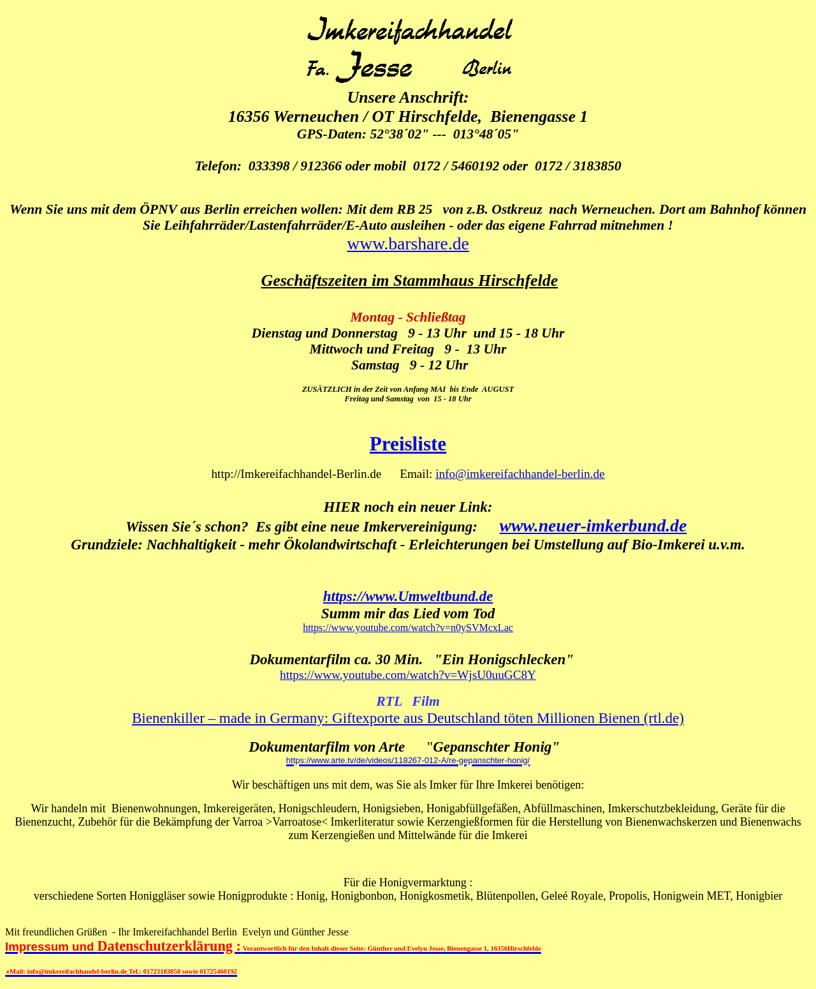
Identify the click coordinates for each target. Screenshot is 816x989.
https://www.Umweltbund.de (408, 596)
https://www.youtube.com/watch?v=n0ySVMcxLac (408, 627)
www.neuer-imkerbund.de (593, 525)
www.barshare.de (408, 243)
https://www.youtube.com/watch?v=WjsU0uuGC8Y (408, 674)
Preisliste (408, 444)
